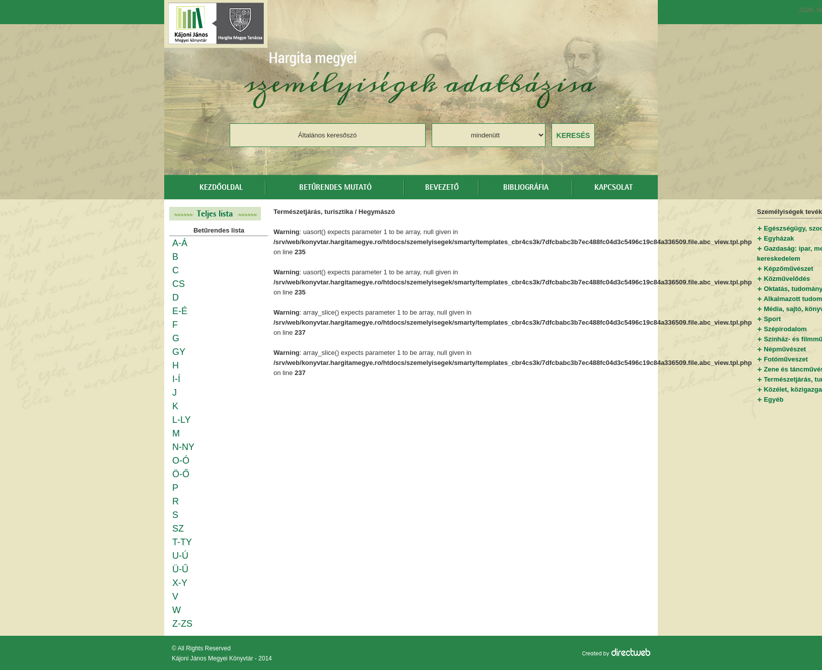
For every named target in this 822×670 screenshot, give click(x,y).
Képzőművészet (788, 268)
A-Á (179, 243)
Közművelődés (787, 278)
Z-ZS (182, 624)
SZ (178, 529)
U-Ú (180, 556)
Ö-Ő (180, 474)
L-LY (181, 420)
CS (178, 284)
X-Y (179, 583)
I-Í (176, 379)
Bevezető (442, 187)
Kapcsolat (613, 187)
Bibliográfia (526, 187)
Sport (772, 319)
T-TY (182, 542)
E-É (179, 311)
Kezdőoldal (221, 187)
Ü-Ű (180, 569)
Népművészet (785, 349)
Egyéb (773, 399)
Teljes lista (215, 213)
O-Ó (180, 461)
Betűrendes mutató (335, 187)
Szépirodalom (785, 329)
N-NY (183, 447)
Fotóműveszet (785, 359)
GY (178, 352)
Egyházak (779, 238)
